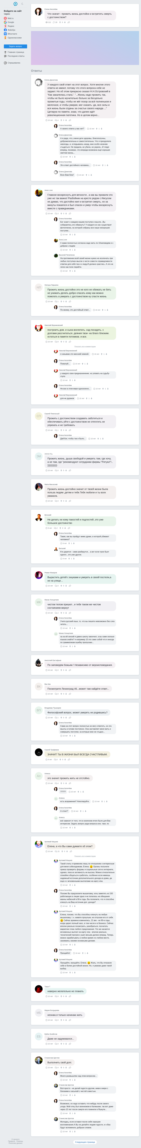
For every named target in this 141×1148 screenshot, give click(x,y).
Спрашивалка (12, 62)
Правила (11, 1141)
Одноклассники (13, 37)
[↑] (60, 22)
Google (9, 22)
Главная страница (14, 52)
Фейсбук (9, 29)
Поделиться (69, 22)
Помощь (19, 1141)
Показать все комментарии (85, 347)
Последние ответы (14, 56)
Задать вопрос (15, 46)
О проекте (15, 1139)
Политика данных (15, 1143)
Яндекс (9, 26)
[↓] (64, 22)
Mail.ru (9, 18)
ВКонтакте (10, 33)
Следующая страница (85, 1142)
